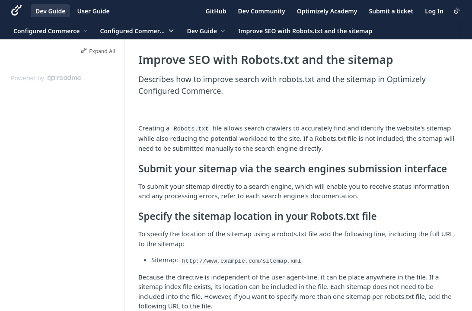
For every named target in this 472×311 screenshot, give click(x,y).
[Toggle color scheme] (456, 10)
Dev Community (261, 11)
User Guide (93, 11)
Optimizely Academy (327, 11)
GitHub (216, 11)
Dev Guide (50, 11)
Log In (434, 11)
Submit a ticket (391, 11)
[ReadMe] (64, 78)
